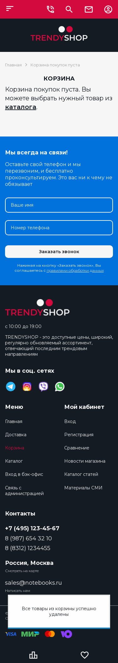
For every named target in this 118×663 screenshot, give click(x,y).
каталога (20, 107)
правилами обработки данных (75, 270)
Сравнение (76, 448)
